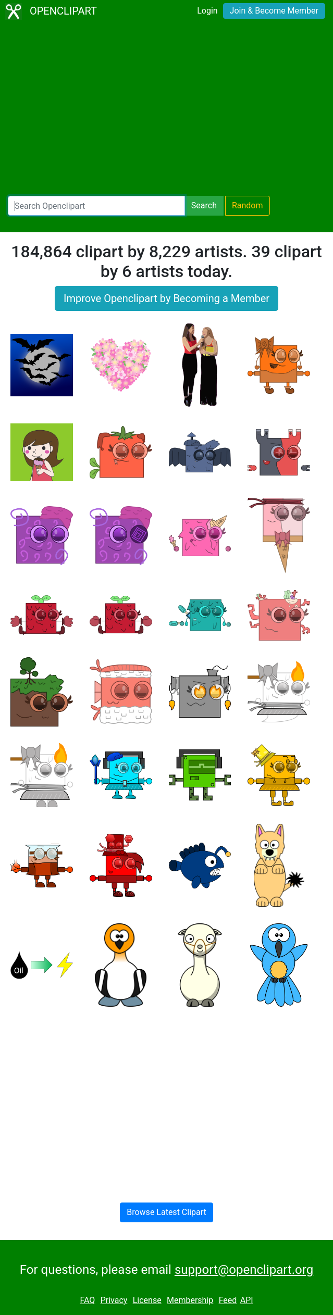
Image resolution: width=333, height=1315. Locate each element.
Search (204, 205)
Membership (190, 1300)
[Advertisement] (166, 109)
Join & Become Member (274, 11)
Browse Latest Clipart (166, 1212)
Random (247, 205)
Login (207, 11)
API (246, 1300)
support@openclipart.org (244, 1269)
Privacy (114, 1300)
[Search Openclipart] (96, 206)
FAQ (87, 1300)
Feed (228, 1300)
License (147, 1300)
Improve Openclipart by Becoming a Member (166, 298)
